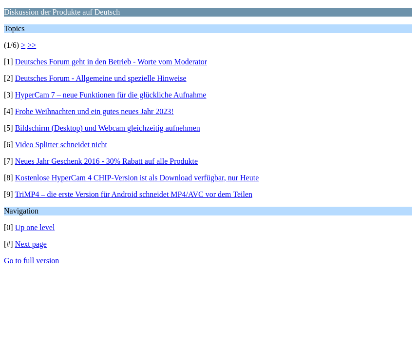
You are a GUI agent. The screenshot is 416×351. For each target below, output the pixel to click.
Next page (31, 244)
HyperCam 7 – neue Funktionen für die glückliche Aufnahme (111, 95)
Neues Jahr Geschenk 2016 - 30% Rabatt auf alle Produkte (106, 161)
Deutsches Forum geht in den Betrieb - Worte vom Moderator (111, 62)
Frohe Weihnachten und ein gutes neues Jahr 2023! (94, 111)
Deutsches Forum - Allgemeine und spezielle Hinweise (101, 78)
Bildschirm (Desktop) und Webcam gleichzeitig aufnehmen (107, 128)
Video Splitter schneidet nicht (61, 144)
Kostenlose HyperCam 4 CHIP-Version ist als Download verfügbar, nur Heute (137, 178)
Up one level (35, 227)
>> (31, 45)
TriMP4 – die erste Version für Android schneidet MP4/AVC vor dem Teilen (133, 194)
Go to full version (31, 260)
